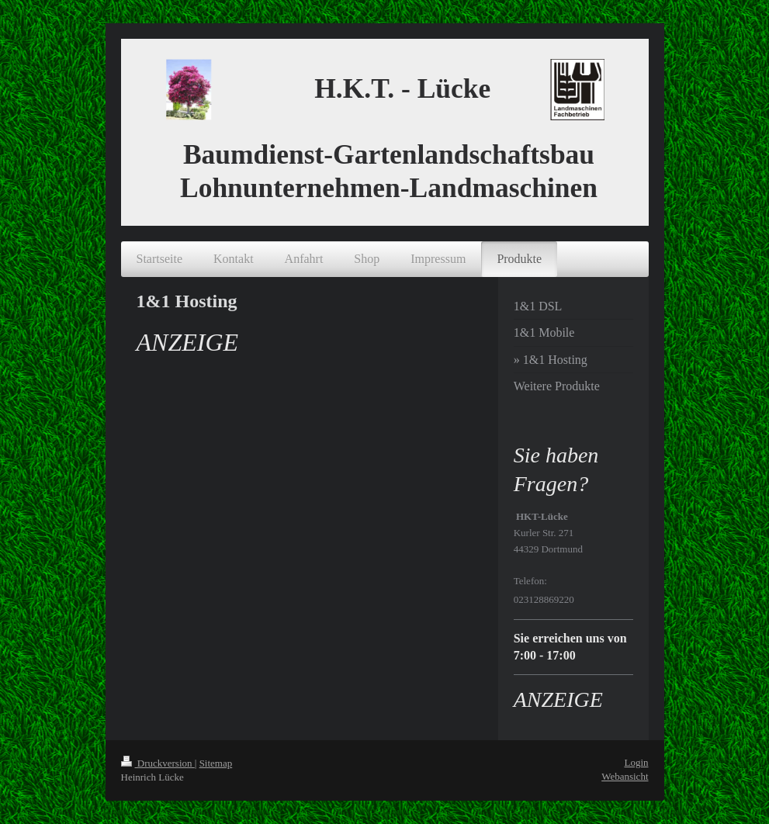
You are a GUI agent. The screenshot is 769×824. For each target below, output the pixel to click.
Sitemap (216, 763)
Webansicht (624, 776)
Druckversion (158, 763)
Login (636, 762)
